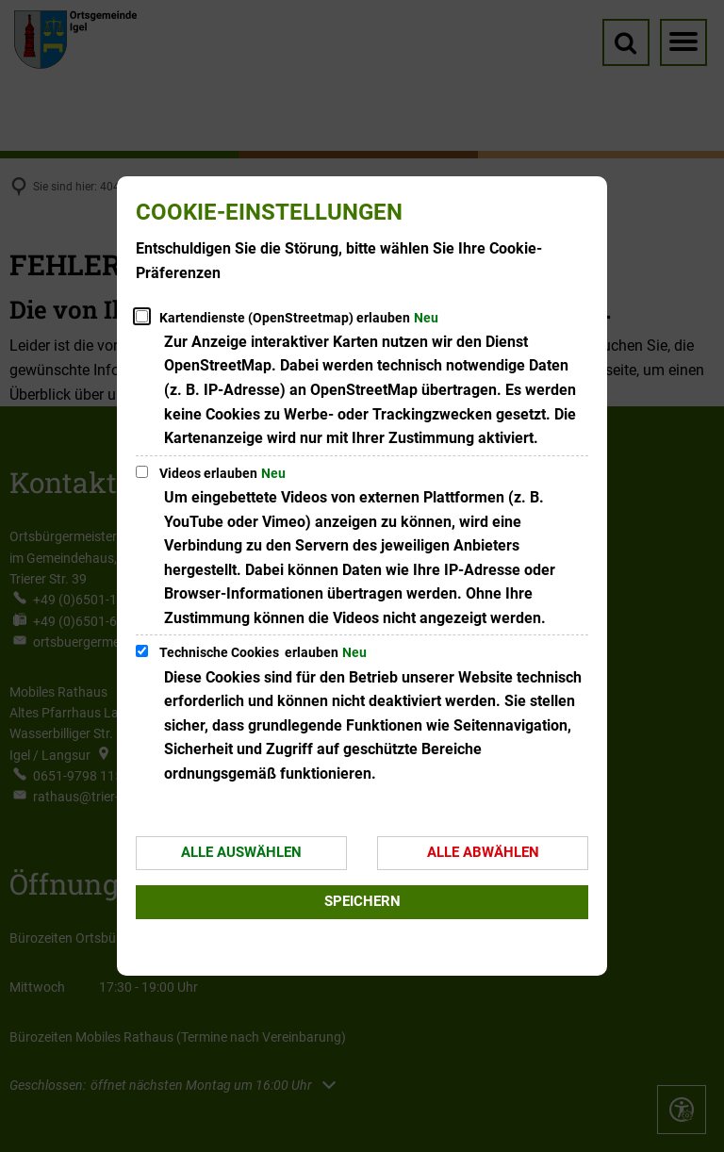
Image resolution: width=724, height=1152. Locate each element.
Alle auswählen (241, 852)
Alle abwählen (483, 852)
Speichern (362, 901)
